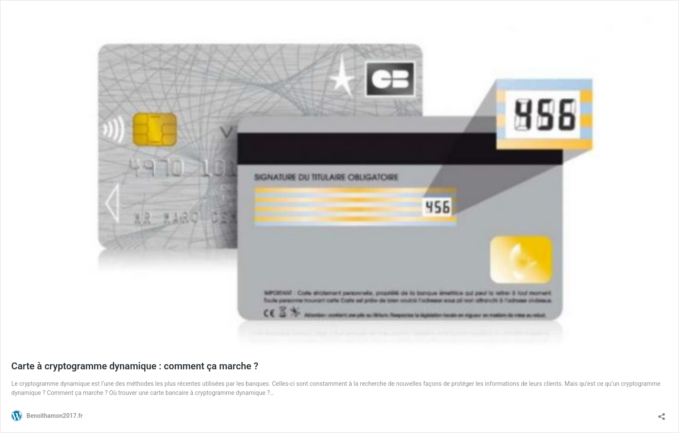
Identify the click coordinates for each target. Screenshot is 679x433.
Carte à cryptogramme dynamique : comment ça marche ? (135, 366)
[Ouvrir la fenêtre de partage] (662, 413)
